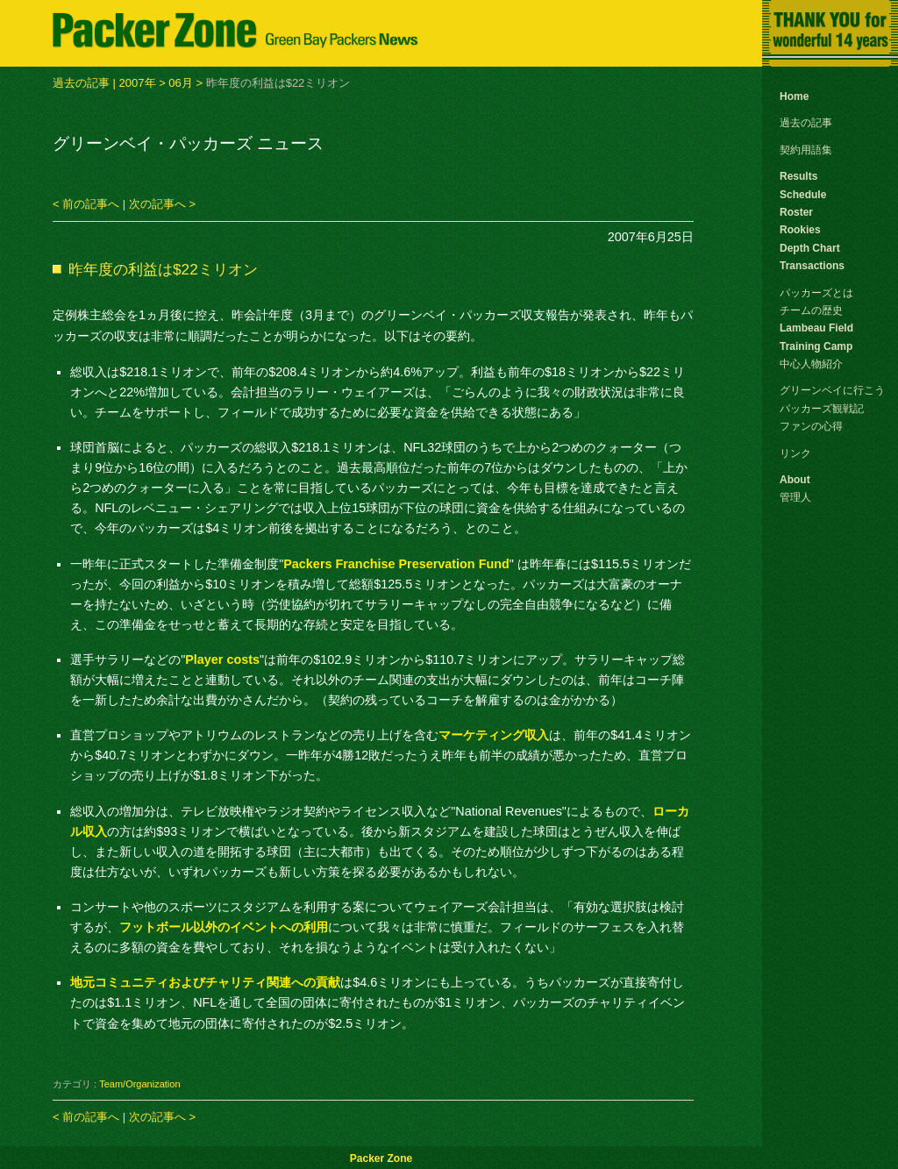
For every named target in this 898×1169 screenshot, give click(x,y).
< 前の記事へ (86, 203)
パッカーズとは (816, 293)
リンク (795, 453)
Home (794, 96)
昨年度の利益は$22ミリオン (163, 269)
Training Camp (816, 346)
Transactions (812, 266)
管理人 (795, 497)
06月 (180, 82)
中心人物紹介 (811, 364)
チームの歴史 (811, 310)
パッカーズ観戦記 (822, 409)
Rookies (800, 230)
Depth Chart (810, 248)
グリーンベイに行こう (832, 390)
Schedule (803, 195)
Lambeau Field (816, 328)
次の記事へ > (162, 203)
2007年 (137, 82)
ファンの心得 (811, 426)
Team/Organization (139, 1084)
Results (798, 176)
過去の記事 (81, 82)
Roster (796, 212)
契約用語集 (806, 150)
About (795, 480)
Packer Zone (381, 1158)
